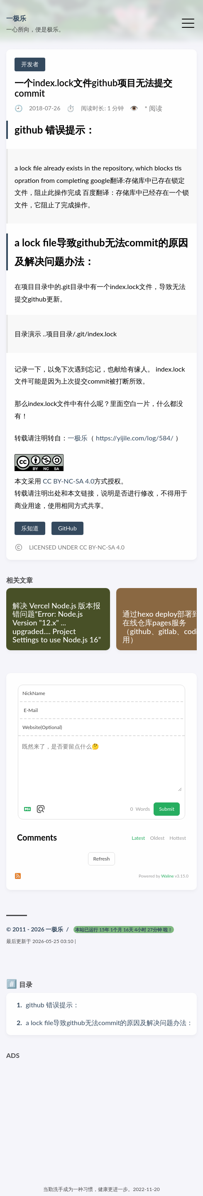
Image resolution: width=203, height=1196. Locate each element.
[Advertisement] (101, 1121)
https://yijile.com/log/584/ (135, 438)
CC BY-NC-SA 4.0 (67, 481)
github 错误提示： (52, 1005)
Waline (167, 875)
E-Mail (31, 710)
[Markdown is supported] (29, 809)
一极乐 (16, 18)
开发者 (30, 64)
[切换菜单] (188, 22)
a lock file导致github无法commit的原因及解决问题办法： (109, 1022)
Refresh (101, 859)
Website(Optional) (42, 727)
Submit (166, 809)
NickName (33, 693)
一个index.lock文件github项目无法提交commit (93, 88)
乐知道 (30, 528)
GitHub (67, 528)
